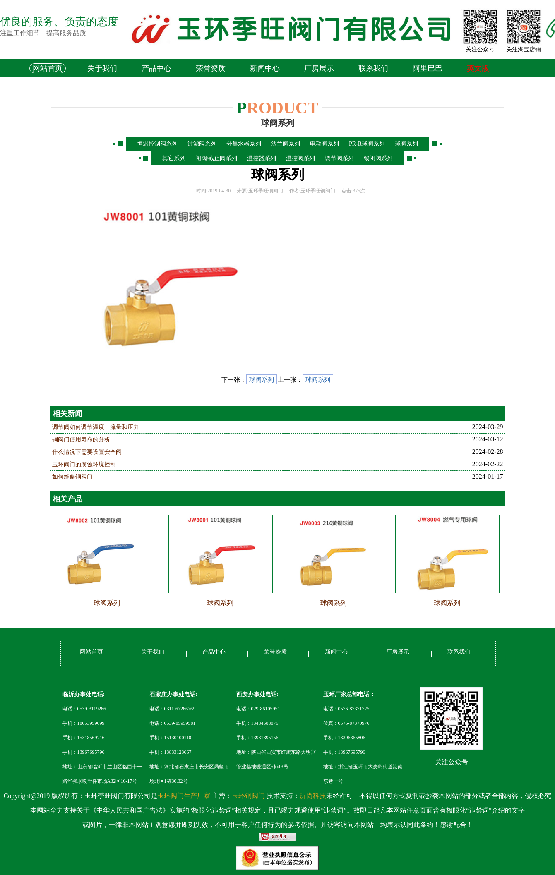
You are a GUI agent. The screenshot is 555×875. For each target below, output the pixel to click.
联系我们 (373, 68)
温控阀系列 (300, 158)
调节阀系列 (339, 158)
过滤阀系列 (201, 144)
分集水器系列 (243, 144)
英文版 (478, 68)
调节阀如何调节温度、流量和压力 (95, 427)
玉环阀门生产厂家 (184, 795)
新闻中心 (265, 68)
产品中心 (156, 68)
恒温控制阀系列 (157, 144)
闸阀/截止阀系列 (216, 158)
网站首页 (47, 68)
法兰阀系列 (285, 144)
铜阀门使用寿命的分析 (81, 439)
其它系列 (173, 158)
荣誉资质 (211, 68)
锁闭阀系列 (378, 158)
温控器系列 (261, 158)
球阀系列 (406, 144)
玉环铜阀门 (248, 795)
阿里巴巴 (427, 68)
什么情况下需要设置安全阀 (87, 452)
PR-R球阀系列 (367, 144)
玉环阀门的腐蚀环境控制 (84, 464)
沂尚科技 (313, 795)
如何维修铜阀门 (72, 477)
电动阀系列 (324, 144)
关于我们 (102, 68)
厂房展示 (319, 68)
